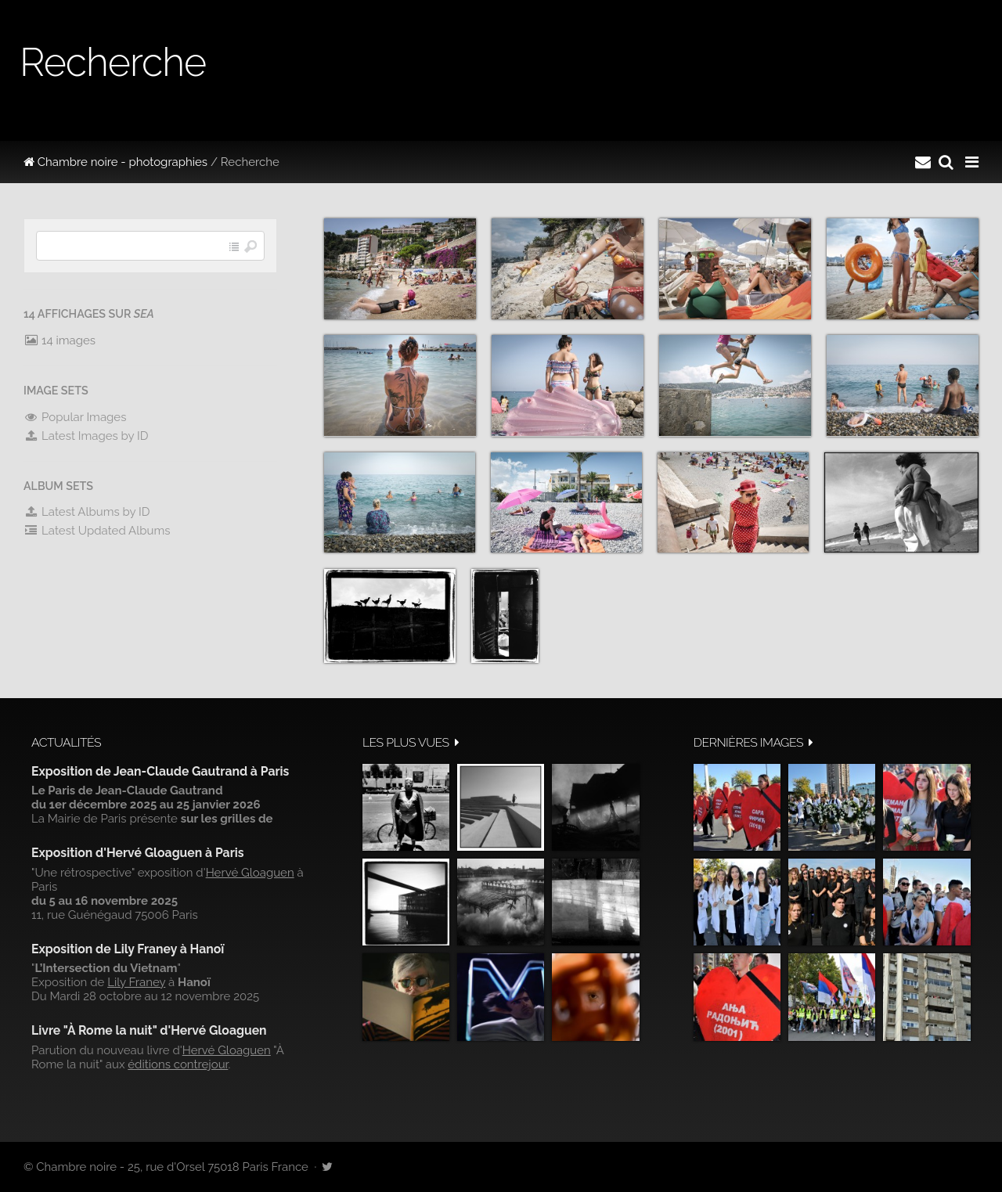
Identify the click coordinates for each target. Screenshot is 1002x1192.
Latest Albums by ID (86, 512)
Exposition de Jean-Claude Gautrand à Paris (160, 771)
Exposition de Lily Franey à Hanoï (127, 949)
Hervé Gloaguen (250, 873)
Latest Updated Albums (97, 531)
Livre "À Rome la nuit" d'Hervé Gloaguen (149, 1030)
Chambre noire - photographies (115, 162)
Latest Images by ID (86, 436)
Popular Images (74, 417)
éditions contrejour (178, 1064)
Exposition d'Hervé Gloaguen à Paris (137, 852)
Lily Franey (136, 982)
